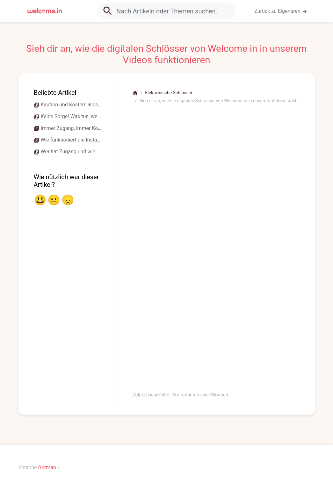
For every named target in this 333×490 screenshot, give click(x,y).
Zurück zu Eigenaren (280, 11)
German (47, 467)
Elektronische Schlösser (168, 92)
